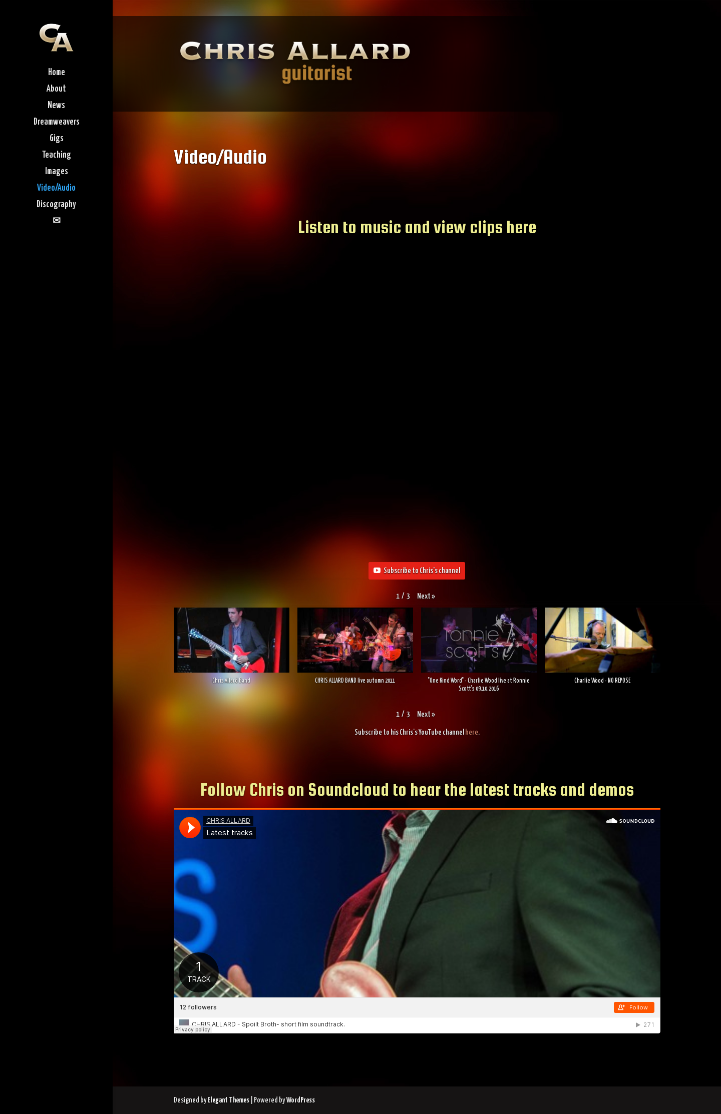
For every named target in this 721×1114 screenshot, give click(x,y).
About (56, 90)
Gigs (57, 139)
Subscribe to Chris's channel (417, 571)
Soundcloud (348, 789)
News (56, 106)
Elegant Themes (228, 1100)
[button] (426, 596)
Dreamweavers (57, 123)
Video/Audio (56, 189)
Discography (56, 205)
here (471, 732)
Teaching (56, 156)
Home (56, 73)
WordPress (300, 1100)
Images (56, 172)
